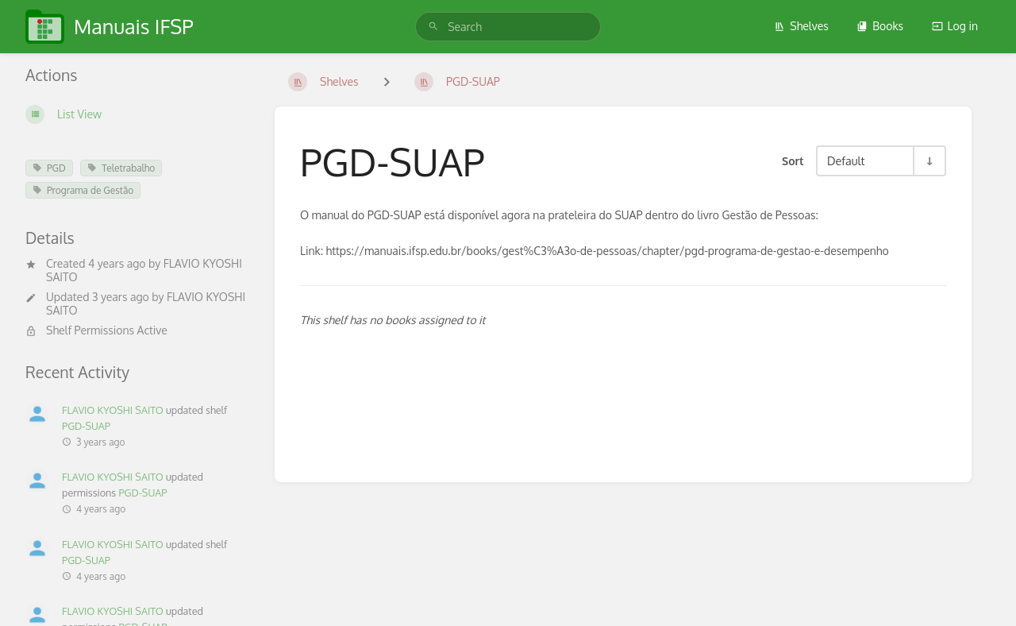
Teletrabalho (121, 168)
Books (879, 26)
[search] (508, 26)
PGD (49, 168)
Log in (955, 26)
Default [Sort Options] (845, 160)
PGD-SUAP (86, 425)
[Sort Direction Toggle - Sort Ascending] (929, 161)
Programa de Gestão (83, 190)
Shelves (801, 26)
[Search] (433, 26)
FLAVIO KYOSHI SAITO (113, 410)
